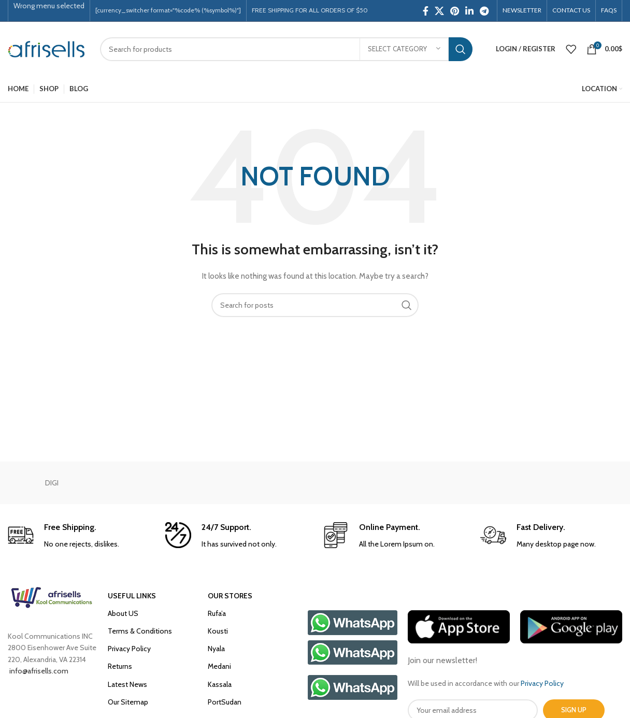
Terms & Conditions (140, 631)
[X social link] (439, 11)
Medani (219, 666)
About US (123, 613)
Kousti (218, 631)
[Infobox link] (78, 536)
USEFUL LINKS (132, 595)
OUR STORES (230, 595)
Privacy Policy (129, 648)
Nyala (216, 648)
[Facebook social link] (426, 11)
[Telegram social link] (484, 11)
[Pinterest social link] (454, 11)
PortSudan (224, 702)
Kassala (220, 684)
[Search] (286, 49)
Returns (120, 666)
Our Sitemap (128, 702)
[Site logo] (46, 48)
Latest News (127, 684)
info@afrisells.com (38, 671)
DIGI (52, 482)
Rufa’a (217, 613)
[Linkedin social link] (469, 11)
